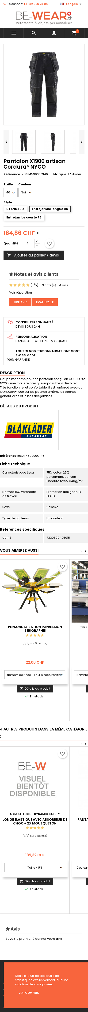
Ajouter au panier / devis (33, 255)
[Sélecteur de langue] (71, 4)
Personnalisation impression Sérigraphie (35, 628)
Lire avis (20, 302)
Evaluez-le (45, 302)
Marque (59, 174)
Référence (12, 174)
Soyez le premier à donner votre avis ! (35, 938)
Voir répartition (20, 292)
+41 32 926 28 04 (35, 4)
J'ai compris (29, 993)
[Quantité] (28, 243)
